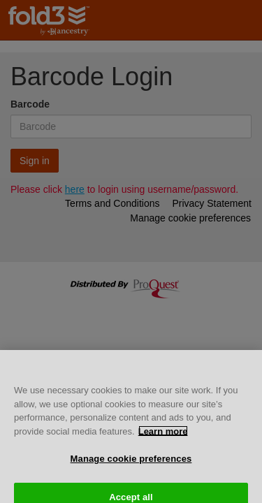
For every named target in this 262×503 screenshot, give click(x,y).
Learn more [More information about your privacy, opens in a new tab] (163, 435)
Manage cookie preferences (131, 463)
